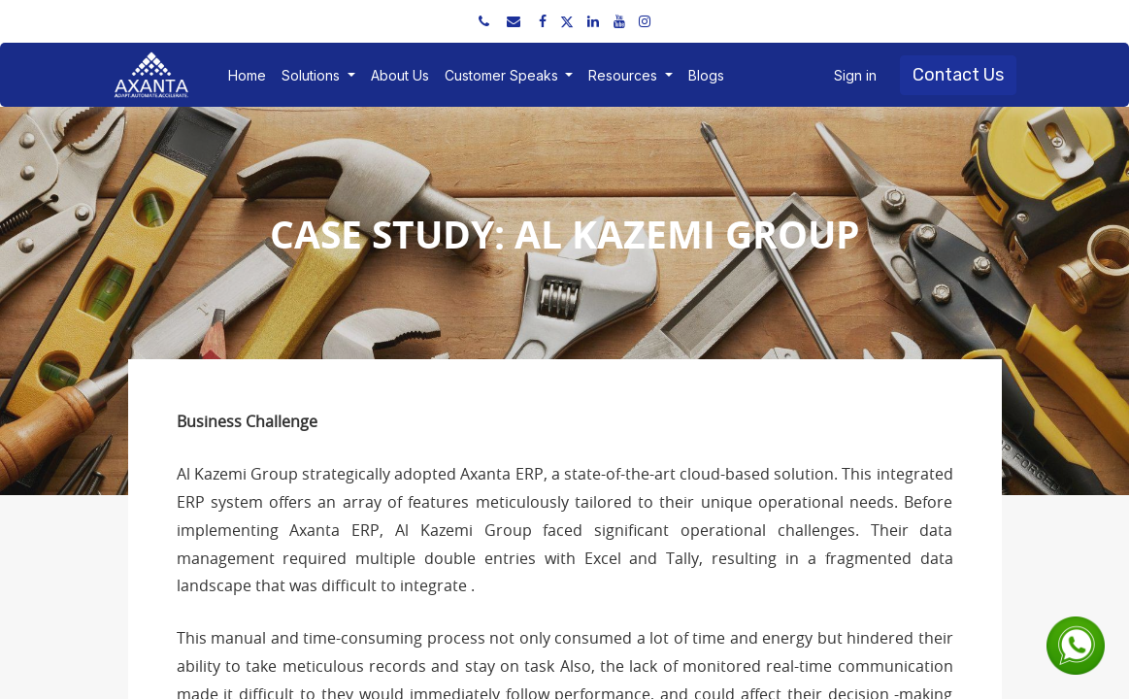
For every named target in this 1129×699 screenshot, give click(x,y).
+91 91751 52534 (187, 21)
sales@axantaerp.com (331, 21)
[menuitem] (247, 75)
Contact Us (958, 74)
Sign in (855, 75)
